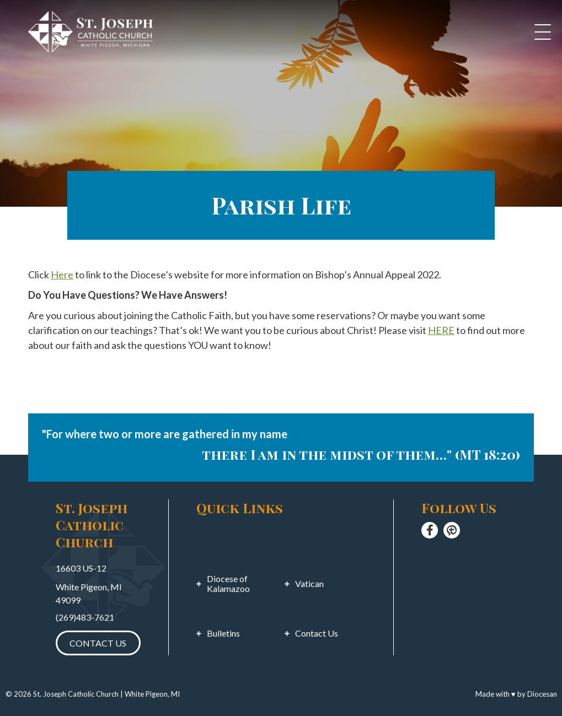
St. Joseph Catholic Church (76, 694)
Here (62, 274)
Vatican (309, 584)
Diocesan (542, 694)
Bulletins (223, 633)
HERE (441, 330)
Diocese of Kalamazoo (228, 584)
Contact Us (97, 643)
